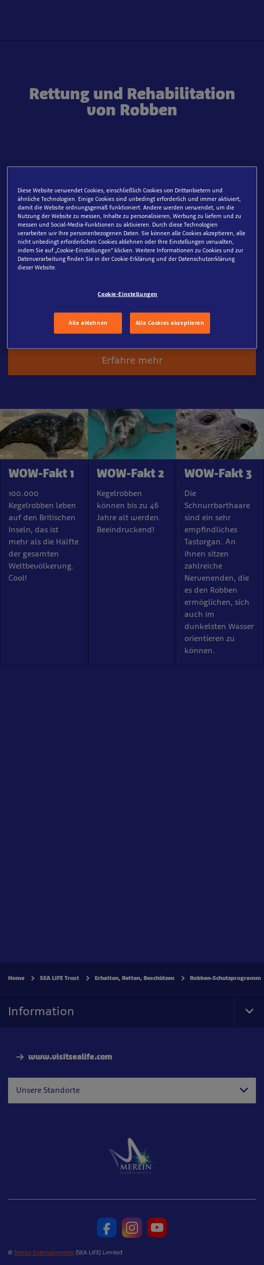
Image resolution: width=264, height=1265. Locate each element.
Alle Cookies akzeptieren (170, 322)
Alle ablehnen (88, 322)
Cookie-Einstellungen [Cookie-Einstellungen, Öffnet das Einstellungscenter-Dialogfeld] (127, 294)
